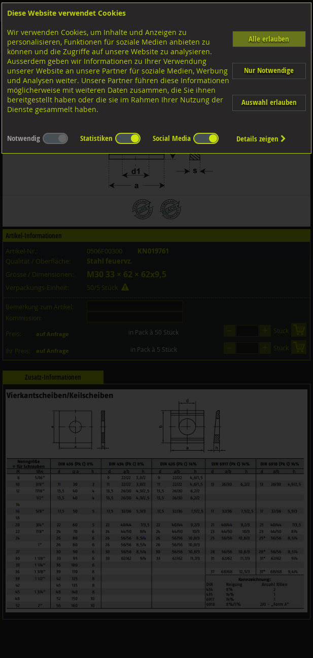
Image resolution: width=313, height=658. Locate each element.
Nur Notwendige (269, 70)
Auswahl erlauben (269, 102)
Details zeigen (261, 138)
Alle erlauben (269, 38)
